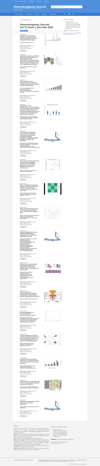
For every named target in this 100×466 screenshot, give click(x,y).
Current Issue (28, 14)
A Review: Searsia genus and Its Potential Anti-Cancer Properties (29, 403)
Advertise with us (75, 464)
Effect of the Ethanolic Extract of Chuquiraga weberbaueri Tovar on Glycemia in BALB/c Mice (29, 211)
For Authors (38, 1)
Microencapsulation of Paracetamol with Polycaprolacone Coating (27, 314)
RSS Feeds (44, 14)
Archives (37, 14)
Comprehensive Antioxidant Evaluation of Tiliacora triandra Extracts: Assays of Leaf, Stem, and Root (29, 361)
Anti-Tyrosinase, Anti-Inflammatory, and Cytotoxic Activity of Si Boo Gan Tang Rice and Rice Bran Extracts (30, 83)
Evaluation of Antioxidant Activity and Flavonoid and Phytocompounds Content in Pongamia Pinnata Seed (28, 38)
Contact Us (46, 1)
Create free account (68, 34)
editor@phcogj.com (70, 461)
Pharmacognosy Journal (30, 6)
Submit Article (52, 14)
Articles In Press (19, 14)
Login (75, 34)
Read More (23, 50)
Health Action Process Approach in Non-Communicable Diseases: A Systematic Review (30, 383)
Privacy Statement (83, 464)
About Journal (22, 1)
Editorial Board (31, 1)
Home (16, 1)
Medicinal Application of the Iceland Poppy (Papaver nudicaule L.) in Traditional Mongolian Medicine (28, 234)
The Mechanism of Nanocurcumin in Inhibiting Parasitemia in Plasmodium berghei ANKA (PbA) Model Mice (29, 294)
